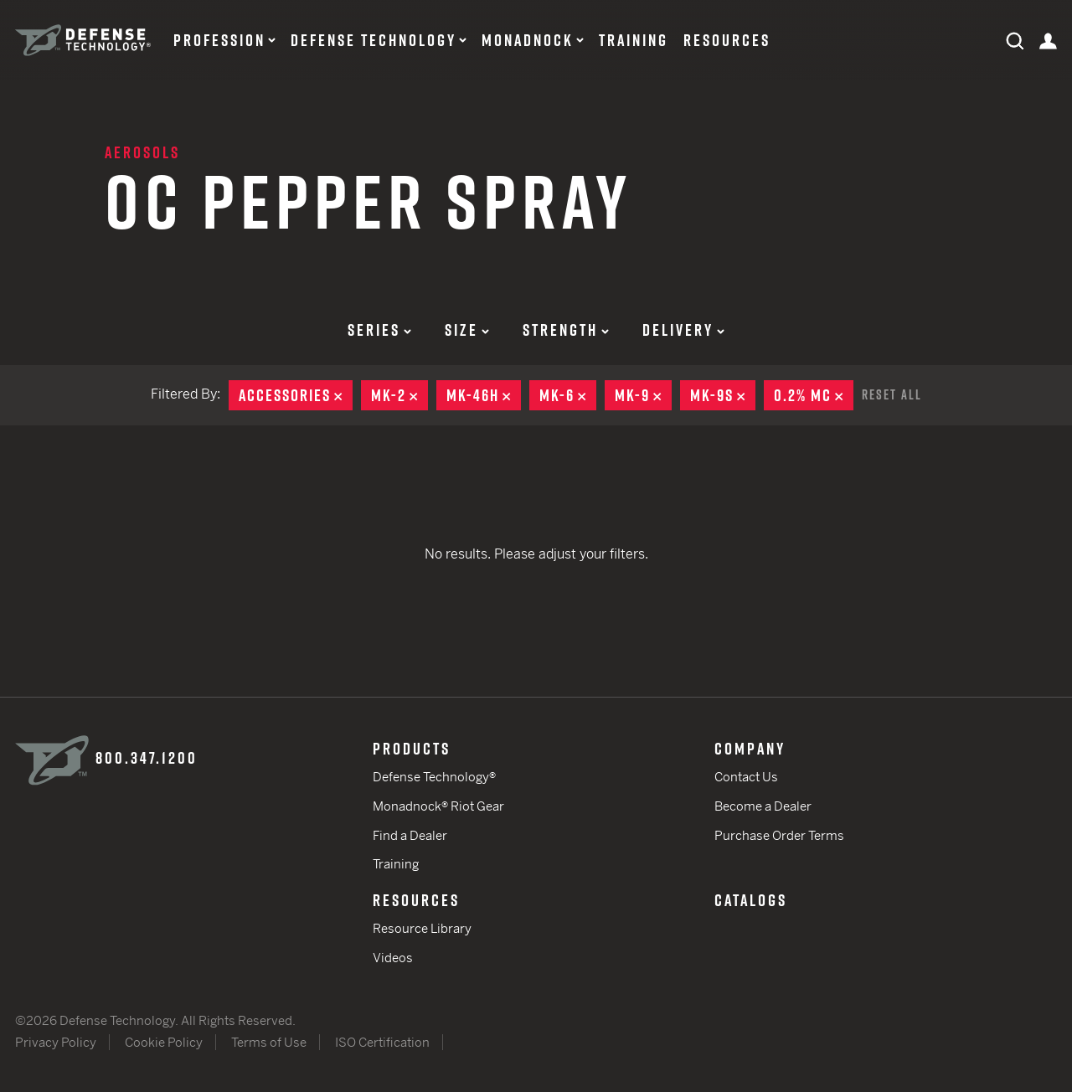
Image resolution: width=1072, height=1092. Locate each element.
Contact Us (746, 777)
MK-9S (722, 395)
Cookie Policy (164, 1042)
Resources (726, 40)
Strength (566, 330)
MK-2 (399, 395)
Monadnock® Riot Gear (438, 806)
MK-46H (483, 395)
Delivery (683, 330)
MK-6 (567, 395)
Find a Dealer (410, 835)
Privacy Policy (55, 1042)
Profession (219, 40)
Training (633, 40)
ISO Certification (382, 1042)
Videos (393, 958)
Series (379, 330)
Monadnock (528, 40)
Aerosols (142, 152)
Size (467, 330)
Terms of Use (269, 1042)
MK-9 (643, 395)
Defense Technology (373, 40)
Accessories (296, 395)
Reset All (892, 394)
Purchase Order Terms (779, 835)
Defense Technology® (434, 777)
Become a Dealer (763, 806)
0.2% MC (813, 395)
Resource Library (422, 928)
